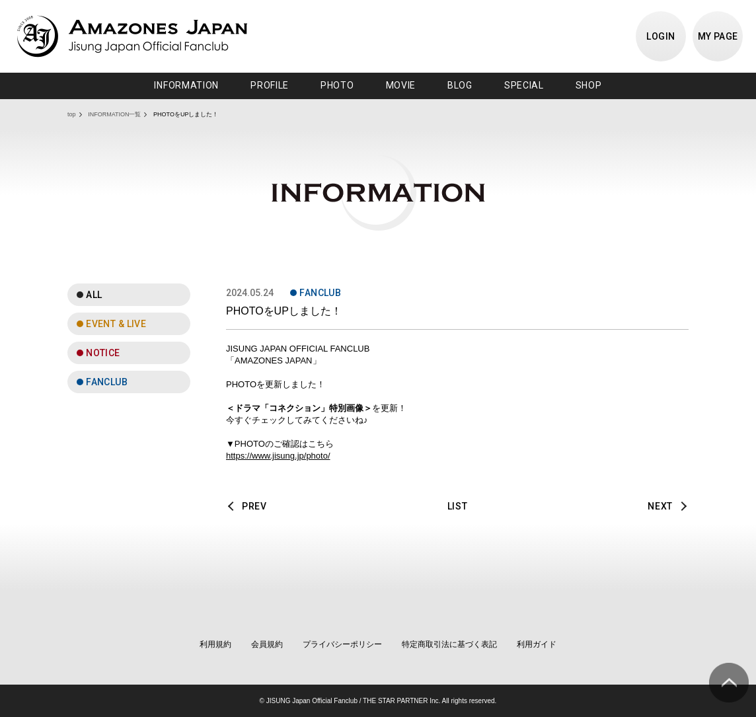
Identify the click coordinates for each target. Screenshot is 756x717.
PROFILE (269, 85)
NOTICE (103, 353)
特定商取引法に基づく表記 (449, 644)
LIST (457, 506)
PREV (254, 506)
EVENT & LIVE (116, 324)
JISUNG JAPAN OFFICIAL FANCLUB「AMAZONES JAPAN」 (132, 36)
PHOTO (337, 85)
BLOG (459, 85)
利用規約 (215, 644)
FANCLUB (107, 382)
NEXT (660, 506)
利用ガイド (536, 644)
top (71, 114)
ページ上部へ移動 (729, 682)
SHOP (589, 85)
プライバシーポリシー (342, 644)
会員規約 (267, 644)
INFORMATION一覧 (114, 114)
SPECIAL (524, 85)
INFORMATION (186, 85)
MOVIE (401, 85)
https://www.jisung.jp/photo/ (278, 456)
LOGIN (660, 36)
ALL (94, 294)
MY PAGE (718, 36)
